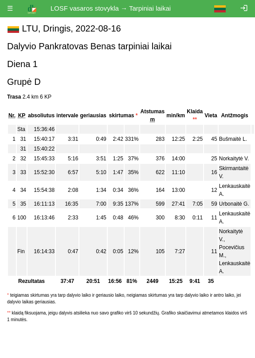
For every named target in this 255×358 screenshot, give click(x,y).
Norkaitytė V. (234, 158)
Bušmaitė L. (233, 139)
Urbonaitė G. (234, 204)
